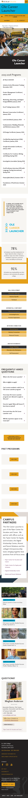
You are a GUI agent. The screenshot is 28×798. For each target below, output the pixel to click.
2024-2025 (14, 503)
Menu (7, 20)
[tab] (14, 79)
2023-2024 (14, 489)
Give (12, 795)
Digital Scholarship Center (12, 571)
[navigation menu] (26, 1)
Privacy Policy (4, 789)
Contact (21, 20)
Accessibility (5, 771)
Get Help (3, 769)
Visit (8, 795)
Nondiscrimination (7, 774)
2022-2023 (14, 474)
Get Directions (5, 750)
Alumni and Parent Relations (13, 574)
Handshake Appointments (11, 720)
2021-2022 (14, 459)
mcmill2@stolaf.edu (10, 715)
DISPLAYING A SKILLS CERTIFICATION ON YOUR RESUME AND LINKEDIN (14, 438)
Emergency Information (8, 754)
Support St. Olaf (8, 784)
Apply (4, 795)
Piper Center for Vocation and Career (13, 16)
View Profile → (8, 724)
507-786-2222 (15, 750)
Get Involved (18, 795)
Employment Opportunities (9, 756)
